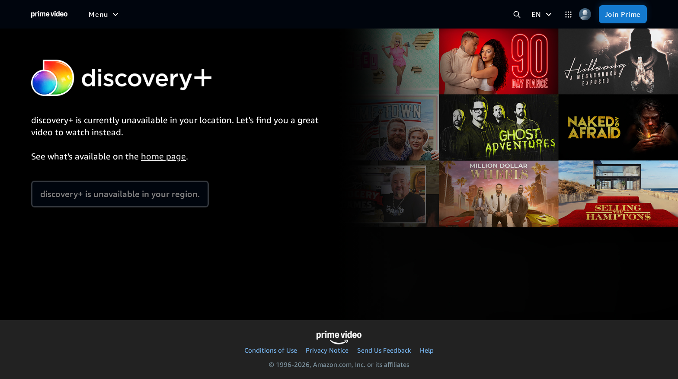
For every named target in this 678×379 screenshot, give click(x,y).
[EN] (542, 14)
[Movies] (177, 14)
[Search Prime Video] (516, 14)
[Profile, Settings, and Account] (585, 14)
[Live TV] (325, 14)
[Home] (49, 14)
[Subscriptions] (379, 14)
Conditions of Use (270, 350)
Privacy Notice (327, 350)
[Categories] (568, 14)
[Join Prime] (623, 14)
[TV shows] (217, 14)
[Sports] (257, 14)
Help (427, 350)
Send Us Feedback (384, 350)
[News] (290, 14)
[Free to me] (134, 14)
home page (163, 156)
